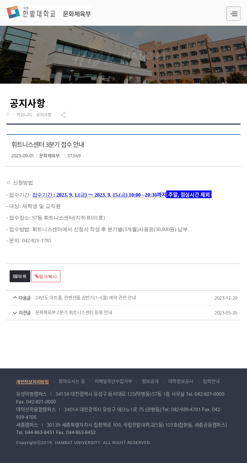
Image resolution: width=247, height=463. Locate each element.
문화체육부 (48, 12)
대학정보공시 (180, 381)
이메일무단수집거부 (113, 381)
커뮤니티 (24, 114)
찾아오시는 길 (72, 381)
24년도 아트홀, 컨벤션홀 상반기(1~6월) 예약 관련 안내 (111, 297)
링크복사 (46, 276)
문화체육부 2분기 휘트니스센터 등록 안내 (111, 312)
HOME (8, 114)
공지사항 (43, 114)
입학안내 (211, 381)
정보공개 (150, 381)
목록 (20, 276)
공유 (64, 115)
